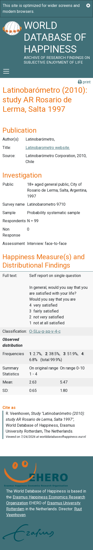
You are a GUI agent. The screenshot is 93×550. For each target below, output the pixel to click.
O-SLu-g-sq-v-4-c (45, 331)
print (84, 82)
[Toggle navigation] (6, 71)
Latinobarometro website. (48, 147)
